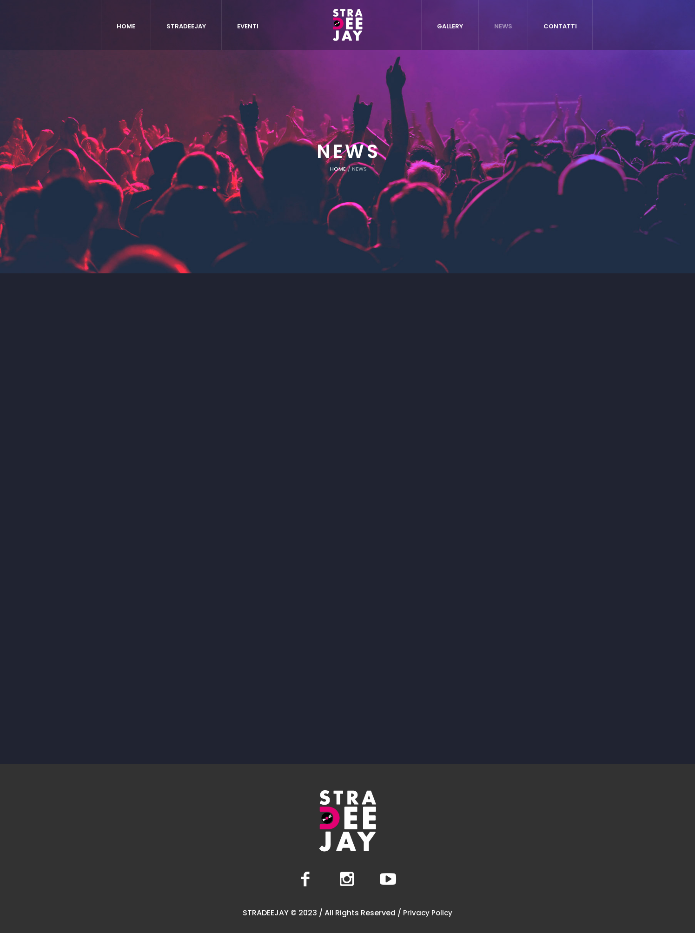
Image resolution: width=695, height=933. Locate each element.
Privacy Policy (427, 913)
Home (338, 168)
